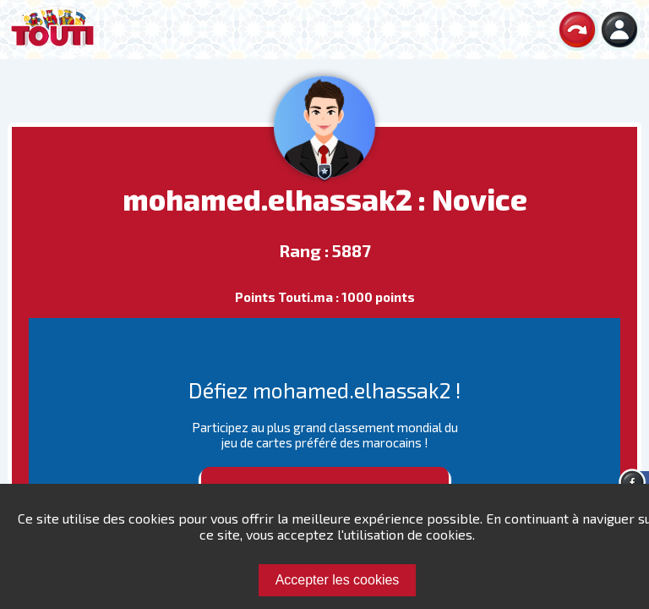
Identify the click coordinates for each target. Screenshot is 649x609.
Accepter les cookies (337, 580)
